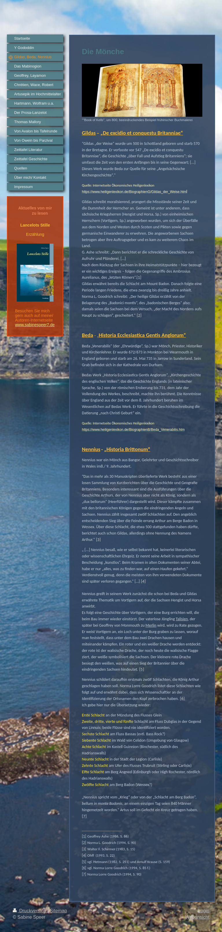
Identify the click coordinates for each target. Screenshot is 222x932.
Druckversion (30, 910)
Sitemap (58, 910)
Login (203, 910)
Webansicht (197, 917)
